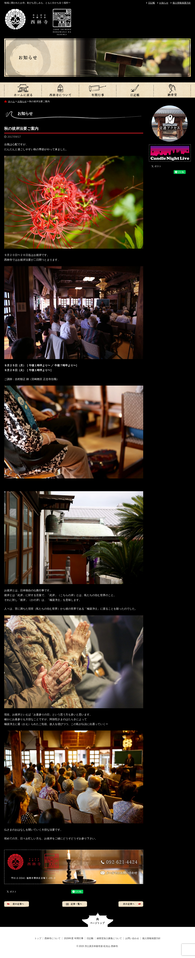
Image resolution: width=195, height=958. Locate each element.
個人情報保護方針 (182, 3)
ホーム (11, 101)
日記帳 (151, 3)
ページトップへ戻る (97, 920)
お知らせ (163, 3)
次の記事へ (130, 904)
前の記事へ (16, 904)
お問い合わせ (132, 938)
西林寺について (60, 90)
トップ (23, 90)
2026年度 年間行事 (97, 90)
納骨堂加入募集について (172, 90)
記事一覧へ (74, 904)
